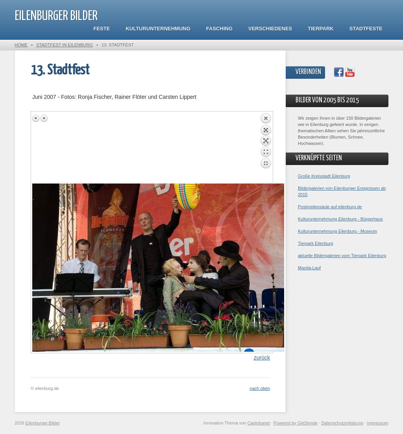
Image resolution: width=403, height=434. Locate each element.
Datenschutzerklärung (342, 423)
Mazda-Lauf (309, 267)
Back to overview (266, 148)
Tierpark (320, 29)
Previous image (36, 118)
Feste (102, 29)
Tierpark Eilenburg (315, 243)
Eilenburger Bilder (56, 16)
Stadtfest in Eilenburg (64, 45)
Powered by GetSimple (296, 423)
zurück (262, 357)
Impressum (377, 423)
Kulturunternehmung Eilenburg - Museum (337, 231)
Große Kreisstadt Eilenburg (324, 176)
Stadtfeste (366, 29)
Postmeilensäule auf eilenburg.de (330, 206)
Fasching (219, 29)
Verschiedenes (270, 29)
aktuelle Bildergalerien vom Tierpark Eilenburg (342, 255)
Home (21, 45)
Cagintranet (259, 423)
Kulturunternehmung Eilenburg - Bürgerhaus (340, 219)
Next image (44, 118)
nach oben (260, 388)
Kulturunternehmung (158, 29)
